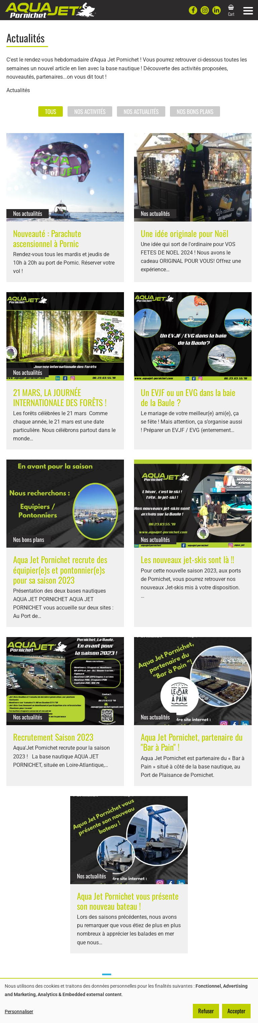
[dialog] (129, 1001)
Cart (231, 14)
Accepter (236, 1011)
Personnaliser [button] (19, 1011)
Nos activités (89, 111)
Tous (50, 111)
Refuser (206, 1011)
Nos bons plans (195, 111)
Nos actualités (141, 111)
